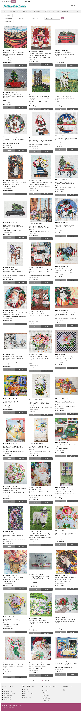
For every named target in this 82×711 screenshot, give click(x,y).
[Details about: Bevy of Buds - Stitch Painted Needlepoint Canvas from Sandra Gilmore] (35, 371)
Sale (78, 11)
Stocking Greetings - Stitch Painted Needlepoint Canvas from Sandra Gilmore (13, 666)
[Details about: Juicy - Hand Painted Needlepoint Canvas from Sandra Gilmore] (9, 588)
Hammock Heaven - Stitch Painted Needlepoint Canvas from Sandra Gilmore (13, 54)
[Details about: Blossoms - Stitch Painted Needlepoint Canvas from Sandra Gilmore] (9, 501)
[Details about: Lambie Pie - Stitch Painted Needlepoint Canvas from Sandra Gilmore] (60, 109)
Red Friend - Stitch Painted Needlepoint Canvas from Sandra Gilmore (15, 313)
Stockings (37, 11)
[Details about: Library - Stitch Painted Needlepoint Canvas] (60, 456)
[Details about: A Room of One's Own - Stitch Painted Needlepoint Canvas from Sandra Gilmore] (35, 282)
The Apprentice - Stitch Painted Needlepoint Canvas (12, 402)
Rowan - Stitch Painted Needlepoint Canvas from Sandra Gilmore (65, 578)
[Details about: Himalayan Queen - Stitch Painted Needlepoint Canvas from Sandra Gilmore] (9, 369)
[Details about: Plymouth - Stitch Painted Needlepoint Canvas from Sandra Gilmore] (9, 194)
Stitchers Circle (27, 697)
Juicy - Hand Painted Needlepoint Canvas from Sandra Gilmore (13, 578)
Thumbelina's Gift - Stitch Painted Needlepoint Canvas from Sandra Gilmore (65, 314)
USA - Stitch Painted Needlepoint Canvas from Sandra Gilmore (64, 269)
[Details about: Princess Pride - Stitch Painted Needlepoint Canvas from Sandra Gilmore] (9, 458)
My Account (45, 690)
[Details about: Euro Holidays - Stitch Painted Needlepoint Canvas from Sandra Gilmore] (9, 107)
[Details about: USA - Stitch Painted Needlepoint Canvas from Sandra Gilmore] (60, 280)
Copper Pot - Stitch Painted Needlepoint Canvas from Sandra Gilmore (64, 403)
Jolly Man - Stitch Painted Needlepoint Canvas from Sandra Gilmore (40, 141)
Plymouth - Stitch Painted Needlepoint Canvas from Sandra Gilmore (14, 183)
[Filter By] (52, 18)
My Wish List (45, 693)
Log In (43, 689)
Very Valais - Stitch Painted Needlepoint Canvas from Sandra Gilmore (40, 534)
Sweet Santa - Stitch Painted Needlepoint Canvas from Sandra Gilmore (39, 491)
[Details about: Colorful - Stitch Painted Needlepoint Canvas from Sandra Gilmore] (60, 501)
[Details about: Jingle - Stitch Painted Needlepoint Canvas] (9, 150)
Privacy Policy (45, 700)
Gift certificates (7, 699)
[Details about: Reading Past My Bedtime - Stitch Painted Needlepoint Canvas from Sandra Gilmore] (35, 589)
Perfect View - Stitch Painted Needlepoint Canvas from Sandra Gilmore (39, 447)
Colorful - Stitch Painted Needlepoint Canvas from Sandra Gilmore (66, 490)
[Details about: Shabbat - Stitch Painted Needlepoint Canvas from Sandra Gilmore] (60, 674)
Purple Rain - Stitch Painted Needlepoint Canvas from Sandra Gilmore (13, 271)
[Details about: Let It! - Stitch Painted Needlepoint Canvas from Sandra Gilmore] (60, 236)
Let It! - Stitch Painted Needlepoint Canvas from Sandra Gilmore (65, 225)
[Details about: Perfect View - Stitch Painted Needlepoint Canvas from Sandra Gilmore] (35, 458)
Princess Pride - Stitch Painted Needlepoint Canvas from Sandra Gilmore (13, 447)
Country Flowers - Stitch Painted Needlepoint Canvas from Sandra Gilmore (13, 621)
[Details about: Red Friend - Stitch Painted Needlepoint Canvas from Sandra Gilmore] (9, 324)
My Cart (44, 692)
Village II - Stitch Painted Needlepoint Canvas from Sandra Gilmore (66, 139)
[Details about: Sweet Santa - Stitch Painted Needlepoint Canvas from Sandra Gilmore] (35, 502)
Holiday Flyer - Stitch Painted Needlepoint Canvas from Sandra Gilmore (64, 183)
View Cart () (27, 1)
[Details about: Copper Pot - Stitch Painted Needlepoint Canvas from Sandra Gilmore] (60, 414)
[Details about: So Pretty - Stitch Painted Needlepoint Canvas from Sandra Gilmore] (35, 194)
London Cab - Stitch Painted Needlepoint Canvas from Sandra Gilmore (13, 226)
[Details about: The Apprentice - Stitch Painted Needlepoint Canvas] (9, 412)
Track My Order (46, 697)
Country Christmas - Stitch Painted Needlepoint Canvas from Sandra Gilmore (65, 621)
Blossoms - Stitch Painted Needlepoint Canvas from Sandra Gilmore (14, 489)
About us (25, 689)
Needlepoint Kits (7, 691)
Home (4, 11)
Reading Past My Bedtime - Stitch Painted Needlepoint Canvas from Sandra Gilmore (39, 578)
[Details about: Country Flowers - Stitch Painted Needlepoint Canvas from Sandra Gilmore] (9, 632)
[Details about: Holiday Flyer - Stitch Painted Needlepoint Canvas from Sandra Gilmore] (60, 195)
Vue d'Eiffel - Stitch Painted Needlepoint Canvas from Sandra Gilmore (39, 227)
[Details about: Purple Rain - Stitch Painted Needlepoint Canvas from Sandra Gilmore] (9, 282)
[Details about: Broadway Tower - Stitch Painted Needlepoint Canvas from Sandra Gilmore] (35, 109)
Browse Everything (8, 697)
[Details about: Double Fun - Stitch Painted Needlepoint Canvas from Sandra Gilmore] (60, 65)
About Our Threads (28, 693)
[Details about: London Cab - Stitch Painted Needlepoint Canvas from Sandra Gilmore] (9, 237)
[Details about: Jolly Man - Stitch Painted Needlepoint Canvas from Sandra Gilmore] (35, 151)
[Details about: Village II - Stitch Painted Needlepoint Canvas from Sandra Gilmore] (60, 149)
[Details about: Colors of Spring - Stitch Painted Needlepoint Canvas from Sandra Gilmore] (35, 415)
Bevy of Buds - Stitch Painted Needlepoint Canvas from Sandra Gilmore (39, 358)
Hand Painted (46, 11)
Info (24, 695)
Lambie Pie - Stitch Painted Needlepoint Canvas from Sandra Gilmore (64, 98)
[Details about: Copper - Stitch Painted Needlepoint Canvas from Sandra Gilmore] (60, 544)
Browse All (12, 11)
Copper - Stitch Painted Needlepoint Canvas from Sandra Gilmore (65, 534)
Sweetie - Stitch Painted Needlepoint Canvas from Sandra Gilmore (40, 54)
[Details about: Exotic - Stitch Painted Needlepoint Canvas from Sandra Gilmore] (60, 368)
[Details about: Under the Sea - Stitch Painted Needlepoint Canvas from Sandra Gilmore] (9, 546)
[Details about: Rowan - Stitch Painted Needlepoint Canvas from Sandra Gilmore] (60, 589)
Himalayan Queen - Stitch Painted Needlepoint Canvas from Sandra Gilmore (13, 358)
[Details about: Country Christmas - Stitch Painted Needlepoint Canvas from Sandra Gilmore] (60, 632)
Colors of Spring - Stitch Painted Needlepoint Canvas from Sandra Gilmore (39, 403)
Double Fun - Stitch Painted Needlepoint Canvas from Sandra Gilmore (64, 54)
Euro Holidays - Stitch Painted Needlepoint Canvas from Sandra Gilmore (13, 96)
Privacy (11, 707)
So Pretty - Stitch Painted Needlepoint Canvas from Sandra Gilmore (40, 183)
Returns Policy (46, 698)
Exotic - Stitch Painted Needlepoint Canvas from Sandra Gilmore (65, 357)
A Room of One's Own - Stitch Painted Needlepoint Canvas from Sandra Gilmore (40, 271)
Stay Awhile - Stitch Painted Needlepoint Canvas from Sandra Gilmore (39, 315)
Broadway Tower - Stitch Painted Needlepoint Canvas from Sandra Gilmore (39, 98)
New (73, 11)
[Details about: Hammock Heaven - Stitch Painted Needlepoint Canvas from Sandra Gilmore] (9, 65)
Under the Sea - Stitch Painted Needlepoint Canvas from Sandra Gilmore (13, 535)
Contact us (26, 691)
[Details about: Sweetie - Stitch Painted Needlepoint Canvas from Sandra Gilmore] (35, 64)
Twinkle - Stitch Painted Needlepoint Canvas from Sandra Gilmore (40, 665)
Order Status (45, 695)
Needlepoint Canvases (9, 693)
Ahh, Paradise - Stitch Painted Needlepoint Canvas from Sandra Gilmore (39, 622)
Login (13, 1)
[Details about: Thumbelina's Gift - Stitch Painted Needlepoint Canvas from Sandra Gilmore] (60, 325)
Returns (5, 707)
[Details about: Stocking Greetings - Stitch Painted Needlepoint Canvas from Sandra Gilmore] (9, 677)
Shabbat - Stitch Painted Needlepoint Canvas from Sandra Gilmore (66, 664)
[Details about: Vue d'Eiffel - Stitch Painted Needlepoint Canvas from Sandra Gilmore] (35, 238)
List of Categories (7, 695)
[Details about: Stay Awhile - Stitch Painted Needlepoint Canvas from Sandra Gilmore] (35, 326)
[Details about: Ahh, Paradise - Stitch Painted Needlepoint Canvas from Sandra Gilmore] (35, 633)
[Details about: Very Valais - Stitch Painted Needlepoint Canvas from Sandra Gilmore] (35, 545)
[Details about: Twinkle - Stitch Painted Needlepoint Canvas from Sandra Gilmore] (35, 675)
